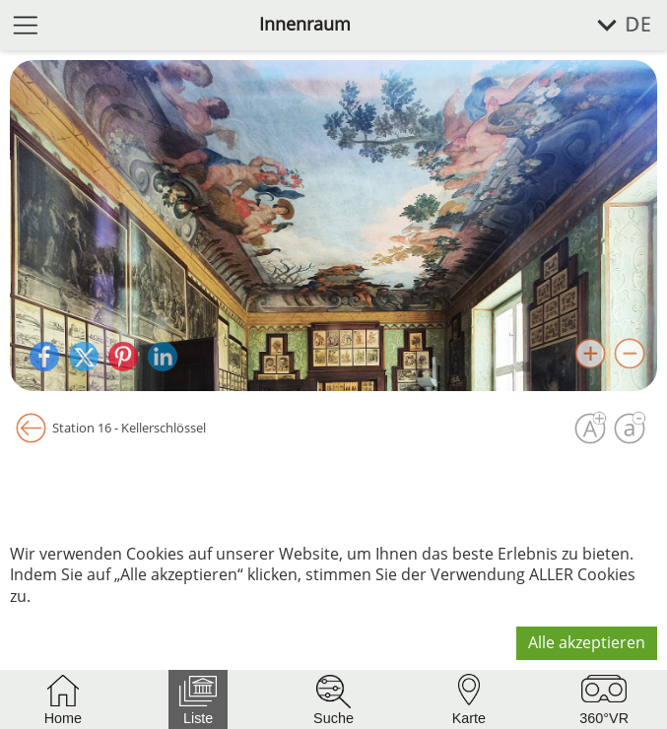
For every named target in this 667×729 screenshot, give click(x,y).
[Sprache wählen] (613, 25)
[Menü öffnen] (25, 24)
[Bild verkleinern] (629, 353)
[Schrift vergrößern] (590, 428)
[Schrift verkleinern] (629, 428)
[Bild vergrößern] (590, 353)
